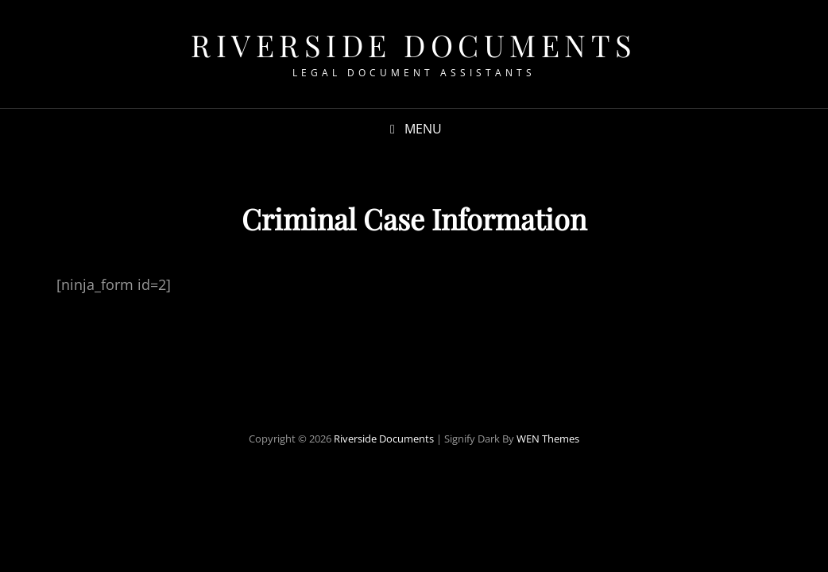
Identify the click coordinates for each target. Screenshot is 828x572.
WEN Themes (548, 438)
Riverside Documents (414, 45)
